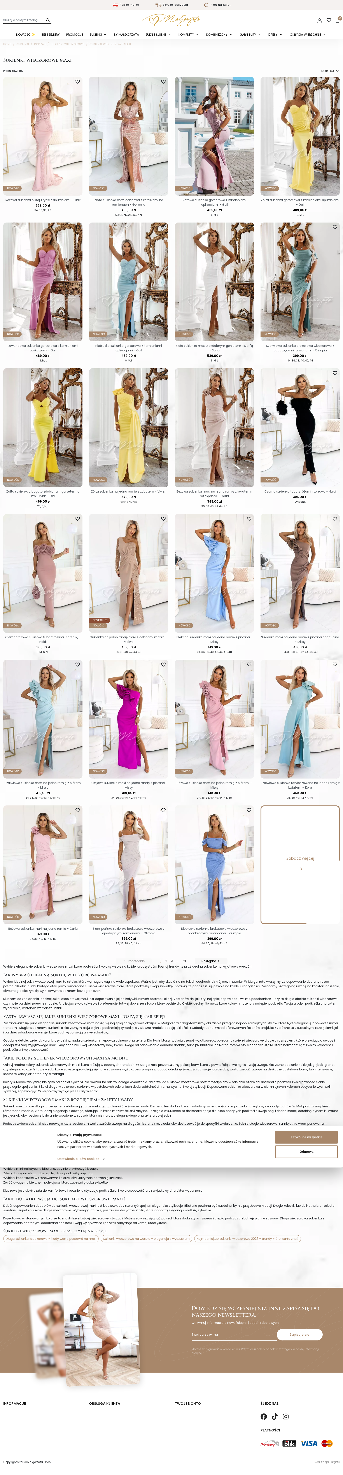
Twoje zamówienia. (189, 1407)
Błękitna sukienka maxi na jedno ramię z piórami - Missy (214, 639)
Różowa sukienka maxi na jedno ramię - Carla (43, 928)
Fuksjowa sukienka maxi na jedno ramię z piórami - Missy (128, 785)
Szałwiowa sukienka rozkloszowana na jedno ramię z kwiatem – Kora (300, 785)
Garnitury (248, 34)
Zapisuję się (300, 1319)
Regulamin (11, 1407)
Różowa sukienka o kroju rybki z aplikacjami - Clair (42, 200)
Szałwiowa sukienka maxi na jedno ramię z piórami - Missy (43, 785)
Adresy (180, 1421)
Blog (6, 1421)
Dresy (273, 34)
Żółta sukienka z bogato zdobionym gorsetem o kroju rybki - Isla (42, 493)
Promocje (74, 34)
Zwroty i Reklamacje (104, 1407)
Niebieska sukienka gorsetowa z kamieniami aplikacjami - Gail (128, 348)
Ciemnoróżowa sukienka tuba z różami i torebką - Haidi (43, 639)
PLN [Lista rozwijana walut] (307, 20)
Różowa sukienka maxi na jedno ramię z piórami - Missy (214, 785)
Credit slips (183, 1414)
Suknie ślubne (156, 34)
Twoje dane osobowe (191, 1400)
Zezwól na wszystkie (306, 1445)
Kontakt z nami (100, 1421)
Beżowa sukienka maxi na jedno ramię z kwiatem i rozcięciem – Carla (214, 493)
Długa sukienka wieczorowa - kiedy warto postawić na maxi (51, 1238)
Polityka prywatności (18, 1400)
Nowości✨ (25, 34)
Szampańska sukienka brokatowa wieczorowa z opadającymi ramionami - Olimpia (128, 930)
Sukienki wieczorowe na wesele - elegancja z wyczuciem (146, 1238)
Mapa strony (12, 1414)
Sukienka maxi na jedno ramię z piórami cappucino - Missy (300, 639)
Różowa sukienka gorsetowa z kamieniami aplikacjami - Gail (214, 202)
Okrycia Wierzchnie (306, 34)
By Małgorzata (126, 34)
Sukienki (96, 34)
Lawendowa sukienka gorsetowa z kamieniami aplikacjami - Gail (43, 348)
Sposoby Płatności (103, 1414)
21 (184, 961)
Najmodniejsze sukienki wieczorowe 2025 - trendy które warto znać (248, 1238)
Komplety (186, 34)
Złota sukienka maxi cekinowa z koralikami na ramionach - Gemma (128, 202)
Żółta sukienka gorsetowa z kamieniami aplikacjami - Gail (300, 202)
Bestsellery (51, 34)
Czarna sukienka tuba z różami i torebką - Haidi (300, 491)
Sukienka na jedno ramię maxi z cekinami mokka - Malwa (128, 639)
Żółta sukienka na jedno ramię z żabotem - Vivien (128, 491)
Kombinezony (217, 34)
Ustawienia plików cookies (78, 1466)
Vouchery (182, 1427)
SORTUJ (330, 71)
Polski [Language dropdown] (291, 20)
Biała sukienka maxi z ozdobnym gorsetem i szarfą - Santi (214, 348)
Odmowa (306, 1459)
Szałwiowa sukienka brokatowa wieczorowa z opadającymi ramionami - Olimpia (300, 348)
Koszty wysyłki (99, 1400)
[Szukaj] (27, 20)
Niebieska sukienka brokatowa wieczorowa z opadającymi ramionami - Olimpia (214, 930)
